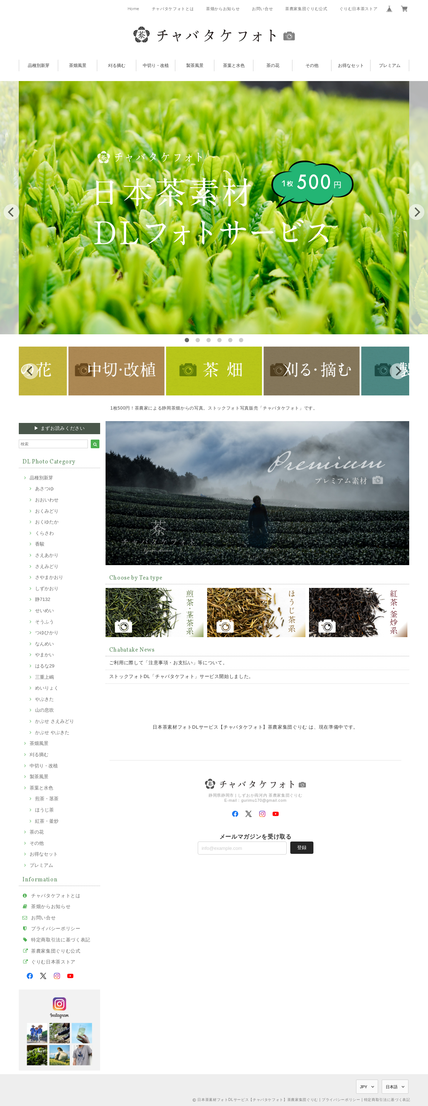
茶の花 (272, 65)
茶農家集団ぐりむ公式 (306, 8)
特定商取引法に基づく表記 (60, 939)
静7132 (42, 599)
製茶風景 (195, 65)
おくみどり (47, 511)
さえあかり (47, 555)
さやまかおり (49, 577)
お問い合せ (262, 8)
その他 (311, 65)
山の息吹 (44, 710)
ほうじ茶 (44, 810)
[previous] (12, 212)
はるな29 (45, 666)
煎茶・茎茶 (47, 798)
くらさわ (44, 533)
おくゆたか (47, 522)
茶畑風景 (77, 65)
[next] (416, 212)
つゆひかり (47, 632)
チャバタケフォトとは (173, 8)
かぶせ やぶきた (52, 732)
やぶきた (44, 699)
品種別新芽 (39, 65)
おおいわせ (47, 500)
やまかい (44, 654)
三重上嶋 (44, 677)
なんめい (44, 644)
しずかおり (47, 588)
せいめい (44, 610)
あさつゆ (44, 488)
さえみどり (47, 566)
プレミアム (390, 65)
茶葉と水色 (234, 65)
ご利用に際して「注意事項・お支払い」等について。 (168, 662)
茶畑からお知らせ (223, 8)
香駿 (39, 544)
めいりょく (47, 688)
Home (134, 8)
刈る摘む (116, 65)
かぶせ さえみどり (54, 721)
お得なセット (351, 65)
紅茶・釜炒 (47, 821)
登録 (302, 847)
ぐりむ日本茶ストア (358, 8)
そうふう (44, 621)
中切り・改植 (156, 65)
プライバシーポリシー (56, 928)
